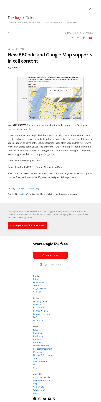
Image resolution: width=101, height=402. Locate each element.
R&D (60, 335)
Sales (60, 297)
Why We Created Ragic (68, 347)
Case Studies (63, 274)
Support (61, 325)
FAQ (60, 284)
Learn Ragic (35, 188)
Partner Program (65, 278)
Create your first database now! (27, 225)
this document (23, 129)
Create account (26, 255)
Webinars (62, 271)
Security (61, 252)
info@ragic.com (26, 282)
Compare (62, 259)
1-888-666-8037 (26, 279)
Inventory (62, 300)
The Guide (21, 17)
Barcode (61, 309)
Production (63, 306)
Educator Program (66, 281)
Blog (60, 350)
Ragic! (21, 194)
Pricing (61, 246)
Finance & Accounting (67, 322)
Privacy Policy (59, 396)
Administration (64, 328)
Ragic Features (64, 255)
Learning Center (65, 268)
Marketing (62, 319)
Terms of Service (43, 396)
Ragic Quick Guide (66, 344)
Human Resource (65, 312)
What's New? (63, 357)
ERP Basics (62, 287)
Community (63, 354)
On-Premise (63, 249)
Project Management (67, 316)
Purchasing (63, 303)
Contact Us (63, 360)
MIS (59, 331)
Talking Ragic (22, 188)
